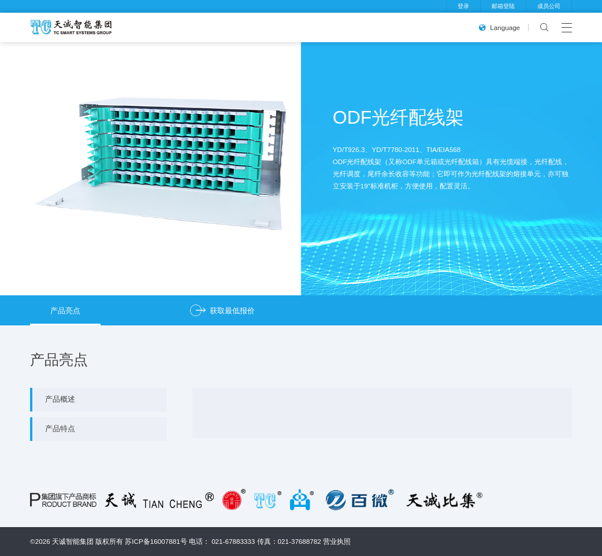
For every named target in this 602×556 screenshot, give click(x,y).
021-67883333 (233, 541)
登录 (463, 6)
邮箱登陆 (503, 6)
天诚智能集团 (73, 541)
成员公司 (548, 6)
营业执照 (337, 541)
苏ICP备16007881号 (156, 541)
